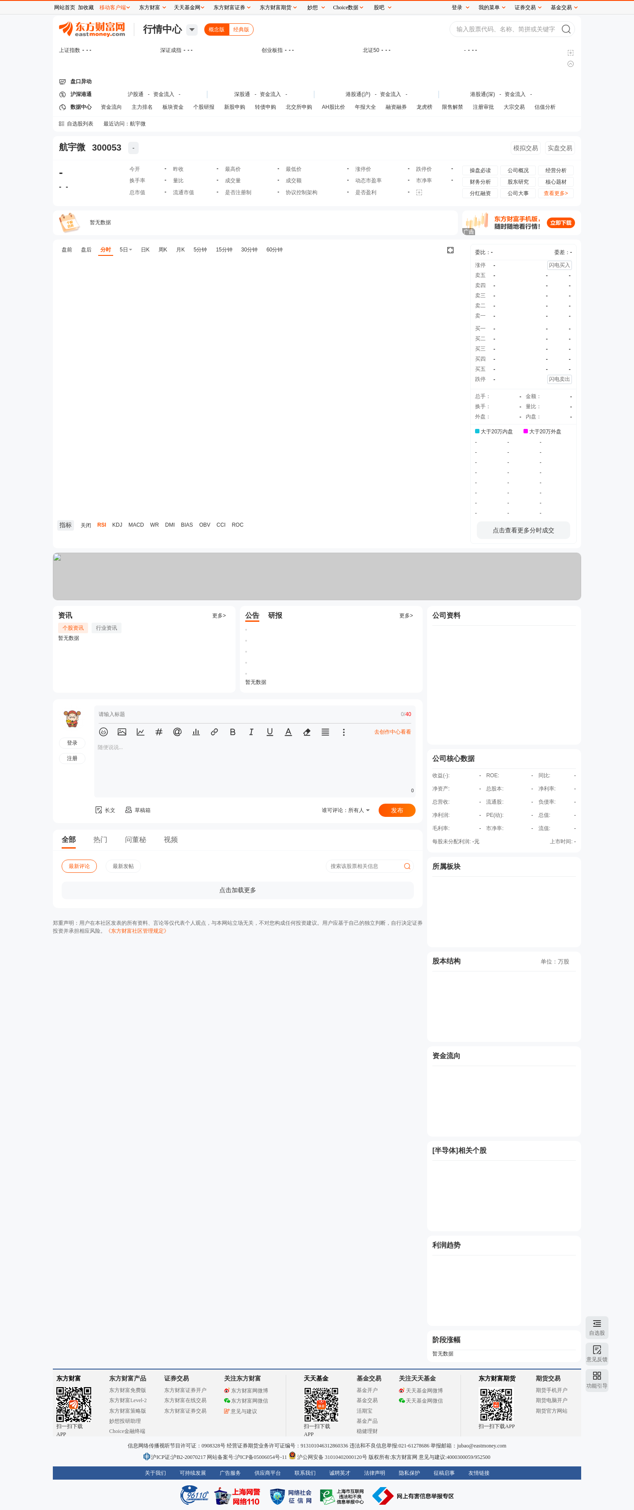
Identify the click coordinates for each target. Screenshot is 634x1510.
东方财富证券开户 (185, 1390)
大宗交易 (514, 107)
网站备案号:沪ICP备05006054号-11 (247, 1457)
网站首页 (64, 7)
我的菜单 (489, 7)
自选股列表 (80, 124)
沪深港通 (81, 94)
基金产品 (367, 1421)
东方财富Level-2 (128, 1400)
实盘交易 (560, 147)
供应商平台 (267, 1473)
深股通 (242, 94)
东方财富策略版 (127, 1411)
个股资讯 (73, 628)
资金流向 (111, 107)
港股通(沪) (358, 94)
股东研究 (518, 182)
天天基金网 (187, 7)
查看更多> (556, 193)
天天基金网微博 (421, 1391)
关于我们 (155, 1473)
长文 (104, 810)
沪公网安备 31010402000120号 (327, 1457)
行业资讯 (106, 628)
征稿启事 (444, 1473)
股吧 (379, 7)
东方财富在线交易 (185, 1400)
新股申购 (234, 107)
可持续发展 (193, 1473)
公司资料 (446, 615)
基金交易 (367, 1400)
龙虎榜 (424, 107)
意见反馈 (597, 1359)
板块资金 (173, 107)
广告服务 (230, 1473)
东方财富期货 (497, 1378)
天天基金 (316, 1378)
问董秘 (135, 839)
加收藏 (86, 7)
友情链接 (479, 1473)
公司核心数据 (453, 758)
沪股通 (136, 94)
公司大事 (518, 193)
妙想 (312, 7)
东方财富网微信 (246, 1401)
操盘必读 (480, 170)
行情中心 (162, 29)
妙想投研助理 (125, 1421)
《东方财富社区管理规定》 (137, 931)
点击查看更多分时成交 (523, 530)
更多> (219, 616)
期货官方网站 (552, 1411)
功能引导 (597, 1386)
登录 (457, 7)
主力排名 (142, 107)
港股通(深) (482, 94)
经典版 (241, 29)
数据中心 (81, 107)
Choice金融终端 (127, 1431)
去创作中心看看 (392, 732)
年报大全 (365, 107)
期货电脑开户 (552, 1400)
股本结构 (446, 961)
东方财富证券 (229, 7)
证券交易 (525, 7)
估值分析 (545, 107)
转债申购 (265, 107)
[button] (103, 731)
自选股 (597, 1333)
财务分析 (480, 182)
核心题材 (556, 182)
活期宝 (364, 1411)
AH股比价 (333, 107)
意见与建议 (240, 1411)
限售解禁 (452, 107)
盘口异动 (81, 81)
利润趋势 (446, 1245)
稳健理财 (367, 1431)
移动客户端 (113, 7)
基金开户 (367, 1390)
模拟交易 (525, 147)
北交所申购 (299, 107)
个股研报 (203, 107)
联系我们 (305, 1473)
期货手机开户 (552, 1390)
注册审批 (483, 107)
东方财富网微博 (246, 1391)
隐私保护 (409, 1473)
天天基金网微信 (421, 1401)
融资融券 (396, 107)
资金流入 (163, 94)
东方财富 (68, 1378)
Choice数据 (346, 7)
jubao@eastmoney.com (481, 1446)
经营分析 (556, 170)
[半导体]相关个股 (459, 1150)
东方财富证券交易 (185, 1411)
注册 (72, 758)
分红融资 (480, 193)
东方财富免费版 (127, 1390)
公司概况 (518, 170)
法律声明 (374, 1473)
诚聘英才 (339, 1473)
